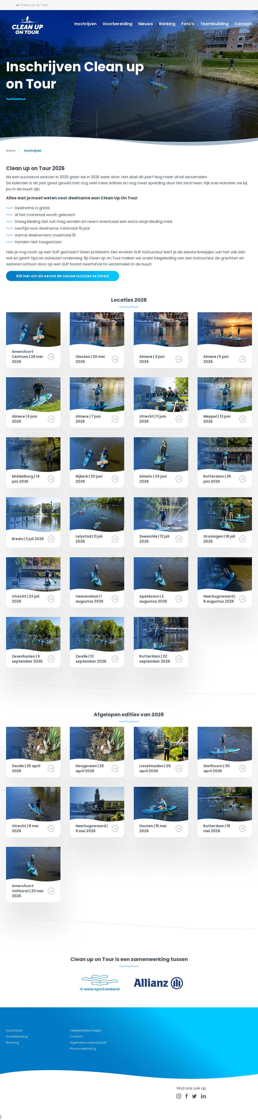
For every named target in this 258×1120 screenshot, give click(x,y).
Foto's (187, 24)
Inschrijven (85, 24)
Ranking (167, 24)
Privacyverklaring (83, 1048)
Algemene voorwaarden (88, 1042)
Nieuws (145, 24)
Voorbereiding (117, 24)
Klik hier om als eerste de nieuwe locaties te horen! (62, 275)
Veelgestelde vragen (85, 1030)
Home (10, 150)
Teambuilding (214, 24)
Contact (243, 24)
